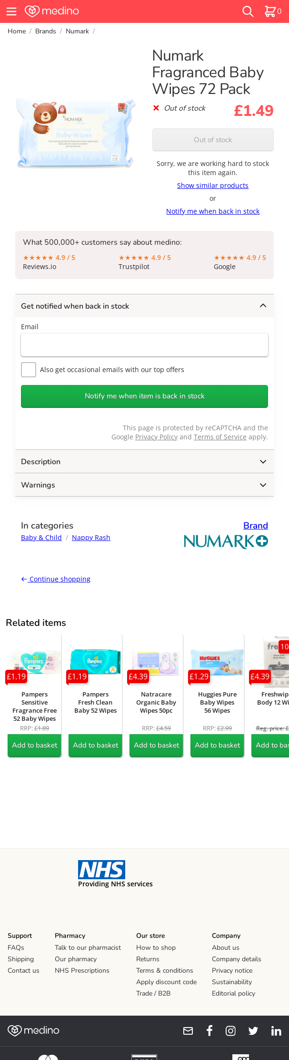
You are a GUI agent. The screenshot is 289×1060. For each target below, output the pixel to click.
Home (17, 31)
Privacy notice (232, 970)
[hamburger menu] (11, 11)
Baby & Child (41, 537)
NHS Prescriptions (82, 970)
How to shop (156, 947)
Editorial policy (233, 993)
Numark (77, 31)
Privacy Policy (156, 436)
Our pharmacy (76, 959)
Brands (45, 31)
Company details (236, 959)
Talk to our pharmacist (88, 947)
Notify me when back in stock (212, 211)
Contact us (24, 970)
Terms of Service (220, 436)
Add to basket (34, 745)
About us (225, 947)
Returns (147, 959)
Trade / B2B (153, 993)
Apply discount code (166, 982)
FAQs (16, 947)
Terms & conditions (164, 970)
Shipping (21, 959)
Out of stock (213, 140)
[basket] (272, 11)
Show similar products (213, 185)
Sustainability (232, 982)
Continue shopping (55, 578)
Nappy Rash (91, 537)
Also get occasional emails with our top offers (102, 369)
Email (30, 326)
